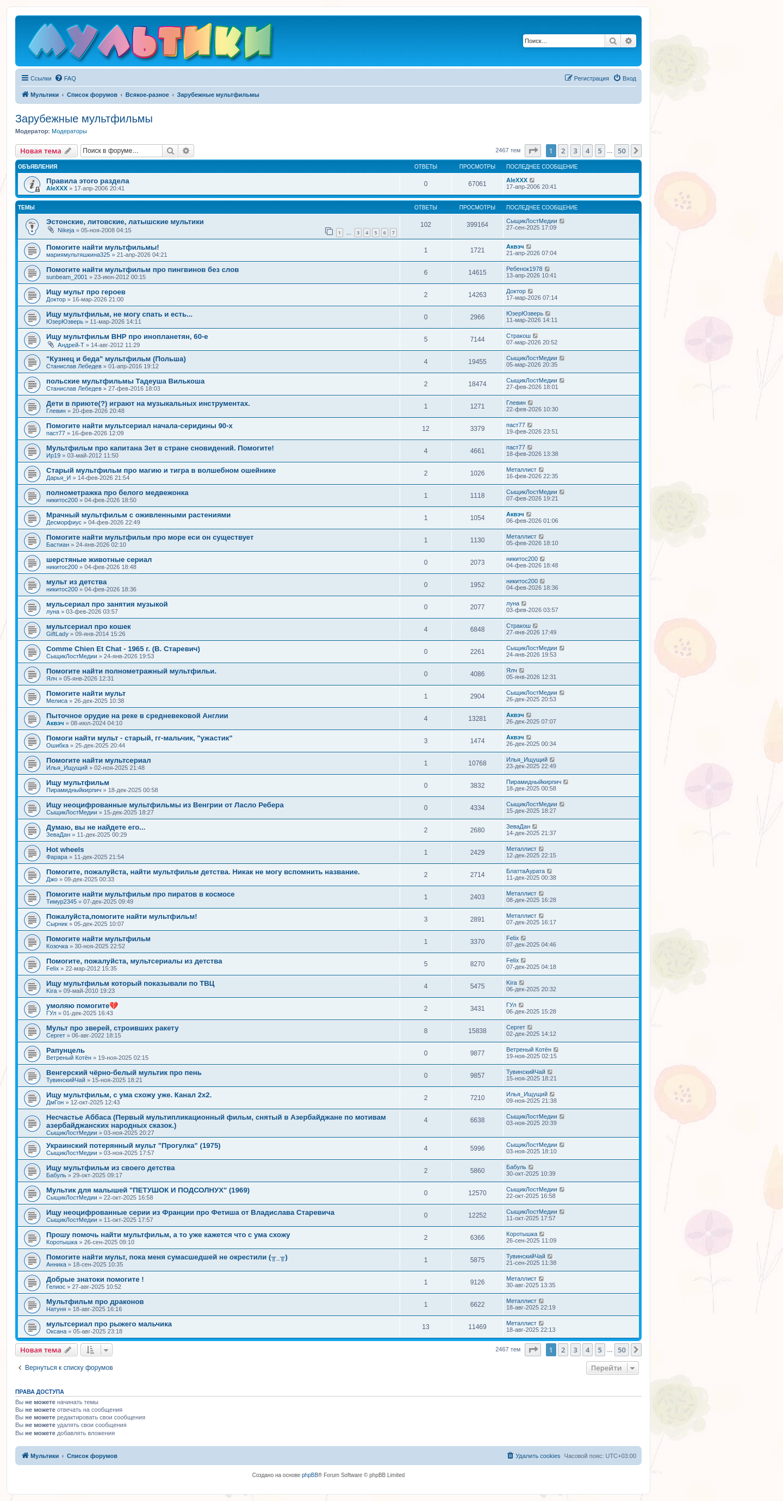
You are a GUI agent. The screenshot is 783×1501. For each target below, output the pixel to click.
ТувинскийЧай (65, 1080)
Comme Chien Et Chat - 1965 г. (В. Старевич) (123, 649)
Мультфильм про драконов (95, 1302)
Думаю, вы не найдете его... (95, 827)
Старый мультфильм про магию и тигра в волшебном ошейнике (161, 470)
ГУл (51, 1013)
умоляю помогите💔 (82, 1006)
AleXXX (56, 188)
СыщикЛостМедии (531, 221)
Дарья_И (58, 477)
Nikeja (66, 230)
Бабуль (56, 1175)
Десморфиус (64, 522)
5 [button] (600, 151)
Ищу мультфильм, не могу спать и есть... (119, 314)
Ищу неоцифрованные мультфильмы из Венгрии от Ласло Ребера (165, 805)
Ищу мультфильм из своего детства (110, 1168)
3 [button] (575, 151)
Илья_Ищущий (67, 767)
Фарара (56, 857)
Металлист (521, 469)
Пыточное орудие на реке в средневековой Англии (137, 716)
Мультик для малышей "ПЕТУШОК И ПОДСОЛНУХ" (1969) (148, 1190)
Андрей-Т (71, 345)
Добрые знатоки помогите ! (95, 1279)
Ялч (51, 678)
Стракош (518, 335)
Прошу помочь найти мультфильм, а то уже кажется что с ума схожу (168, 1235)
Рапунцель (65, 1050)
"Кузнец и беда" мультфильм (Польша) (116, 359)
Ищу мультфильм (77, 783)
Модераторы (69, 131)
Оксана (56, 1331)
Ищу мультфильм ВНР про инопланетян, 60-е (127, 336)
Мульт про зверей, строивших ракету (112, 1028)
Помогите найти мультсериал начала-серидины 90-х (139, 426)
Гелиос (55, 1286)
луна (52, 611)
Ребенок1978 (524, 268)
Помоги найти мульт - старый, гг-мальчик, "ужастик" (139, 738)
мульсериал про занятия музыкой (107, 604)
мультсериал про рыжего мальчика (109, 1324)
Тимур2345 (61, 901)
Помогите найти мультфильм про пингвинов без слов (142, 269)
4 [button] (587, 151)
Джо (52, 879)
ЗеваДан (58, 834)
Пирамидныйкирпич (73, 790)
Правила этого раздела (87, 181)
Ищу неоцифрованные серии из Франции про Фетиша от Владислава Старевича (190, 1212)
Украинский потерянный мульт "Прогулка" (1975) (133, 1145)
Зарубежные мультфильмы (84, 119)
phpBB (310, 1475)
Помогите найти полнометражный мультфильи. (131, 671)
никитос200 (62, 500)
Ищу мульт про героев (86, 292)
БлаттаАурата (525, 871)
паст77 (55, 433)
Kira (51, 990)
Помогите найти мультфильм (98, 939)
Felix (512, 938)
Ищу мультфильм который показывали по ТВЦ (130, 983)
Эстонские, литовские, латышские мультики (125, 222)
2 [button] (563, 151)
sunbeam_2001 (67, 277)
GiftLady (57, 634)
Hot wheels (65, 849)
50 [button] (622, 151)
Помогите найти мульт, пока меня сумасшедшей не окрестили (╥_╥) (167, 1257)
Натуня (56, 1309)
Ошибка (57, 745)
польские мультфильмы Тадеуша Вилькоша (125, 381)
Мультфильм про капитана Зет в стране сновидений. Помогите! (160, 448)
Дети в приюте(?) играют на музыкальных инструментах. (148, 403)
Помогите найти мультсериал (98, 760)
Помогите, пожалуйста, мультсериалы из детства (134, 961)
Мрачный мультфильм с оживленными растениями (138, 515)
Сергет (55, 1035)
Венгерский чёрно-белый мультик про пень (124, 1072)
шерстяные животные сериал (99, 559)
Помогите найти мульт (86, 693)
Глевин (56, 410)
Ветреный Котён (68, 1057)
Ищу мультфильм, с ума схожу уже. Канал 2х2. (129, 1095)
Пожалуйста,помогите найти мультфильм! (121, 916)
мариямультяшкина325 (78, 254)
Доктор (56, 299)
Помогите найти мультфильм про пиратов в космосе (140, 894)
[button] (533, 150)
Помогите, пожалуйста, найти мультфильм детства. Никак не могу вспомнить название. (203, 872)
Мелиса (56, 700)
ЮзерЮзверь (64, 321)
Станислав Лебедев (74, 366)
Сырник (56, 924)
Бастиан (57, 544)
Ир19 (53, 455)
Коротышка (61, 1242)
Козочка (57, 946)
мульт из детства (76, 582)
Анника (56, 1264)
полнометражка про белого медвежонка (117, 493)
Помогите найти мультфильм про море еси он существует (149, 537)
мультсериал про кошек (88, 626)
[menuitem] (65, 78)
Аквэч (515, 246)
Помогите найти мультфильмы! (102, 247)
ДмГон (55, 1102)
